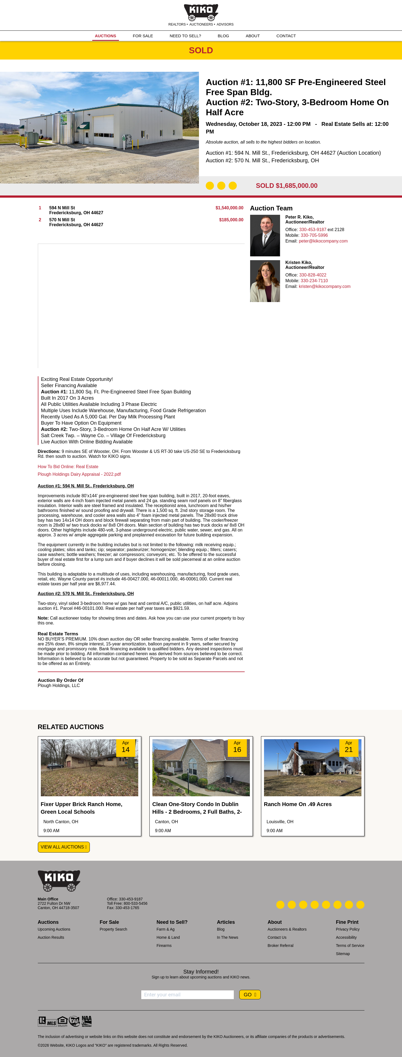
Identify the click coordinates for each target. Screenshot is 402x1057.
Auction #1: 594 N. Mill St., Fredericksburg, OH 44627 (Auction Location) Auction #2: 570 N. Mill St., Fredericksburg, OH (293, 156)
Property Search (113, 929)
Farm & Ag (165, 929)
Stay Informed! (201, 972)
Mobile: (293, 235)
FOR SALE (143, 35)
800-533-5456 (136, 903)
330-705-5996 (314, 235)
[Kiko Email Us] (292, 905)
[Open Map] (221, 186)
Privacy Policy (348, 929)
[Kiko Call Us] (280, 905)
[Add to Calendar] (233, 186)
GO (248, 994)
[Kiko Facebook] (315, 905)
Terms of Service (350, 945)
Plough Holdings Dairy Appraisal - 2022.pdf (79, 474)
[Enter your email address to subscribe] (187, 994)
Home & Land (168, 937)
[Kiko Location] (303, 905)
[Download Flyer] (210, 186)
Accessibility (346, 937)
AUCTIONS (105, 35)
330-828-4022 (312, 275)
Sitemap (343, 954)
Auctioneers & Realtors (287, 929)
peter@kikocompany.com (323, 241)
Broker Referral (280, 945)
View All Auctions (62, 847)
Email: (291, 241)
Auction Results (51, 937)
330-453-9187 (312, 229)
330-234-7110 (314, 280)
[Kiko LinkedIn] (326, 905)
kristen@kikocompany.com (325, 286)
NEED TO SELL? (185, 35)
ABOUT (253, 35)
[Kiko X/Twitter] (337, 905)
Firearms (163, 945)
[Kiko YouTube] (349, 905)
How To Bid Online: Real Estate (68, 466)
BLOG (223, 35)
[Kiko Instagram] (360, 905)
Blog (221, 929)
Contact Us (277, 937)
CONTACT (286, 35)
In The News (227, 937)
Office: (292, 229)
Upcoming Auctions (54, 929)
